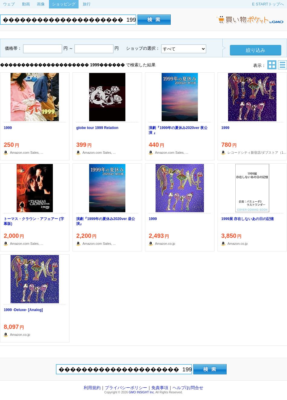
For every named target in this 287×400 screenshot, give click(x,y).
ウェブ (9, 4)
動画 (26, 4)
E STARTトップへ (268, 4)
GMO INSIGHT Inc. (142, 392)
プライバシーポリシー (126, 387)
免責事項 (159, 387)
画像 (41, 4)
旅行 (87, 4)
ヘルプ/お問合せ (188, 387)
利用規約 (92, 387)
